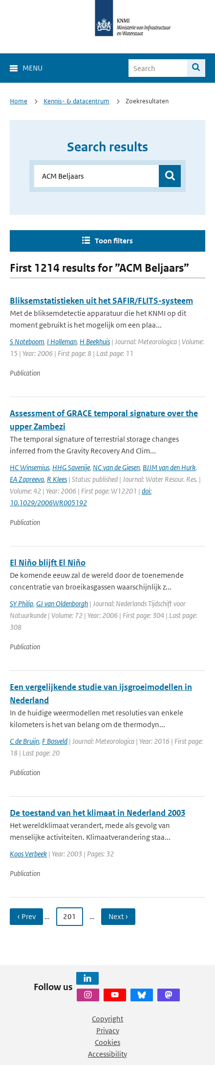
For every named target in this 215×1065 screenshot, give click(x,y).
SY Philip (21, 603)
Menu (32, 67)
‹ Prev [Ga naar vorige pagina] (26, 916)
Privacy (107, 1030)
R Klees (57, 479)
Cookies (107, 1042)
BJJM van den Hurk (169, 467)
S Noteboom (27, 341)
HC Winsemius (29, 467)
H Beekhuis (95, 341)
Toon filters (114, 240)
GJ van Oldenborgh (62, 603)
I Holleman (62, 341)
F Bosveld (54, 741)
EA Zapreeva (27, 479)
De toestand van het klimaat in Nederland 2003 (97, 812)
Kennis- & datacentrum (76, 101)
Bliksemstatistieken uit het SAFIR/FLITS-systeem (101, 300)
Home (18, 101)
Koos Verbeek (28, 853)
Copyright (107, 1018)
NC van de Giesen (116, 467)
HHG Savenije (71, 467)
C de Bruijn (24, 741)
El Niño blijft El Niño (48, 562)
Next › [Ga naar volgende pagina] (118, 916)
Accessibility (107, 1054)
